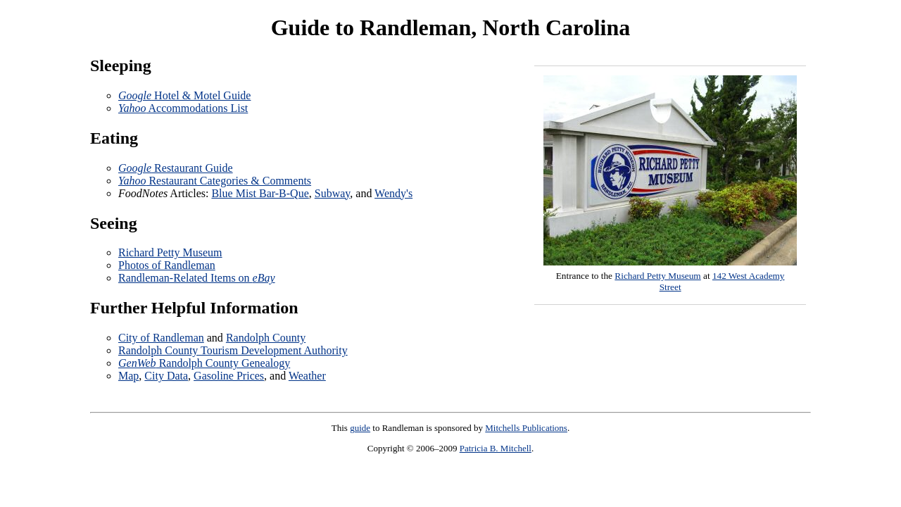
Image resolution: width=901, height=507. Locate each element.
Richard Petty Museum (657, 275)
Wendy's (393, 193)
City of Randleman (161, 338)
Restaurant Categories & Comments (214, 181)
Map (128, 376)
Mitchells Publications (526, 428)
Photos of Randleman (166, 265)
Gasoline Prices (229, 376)
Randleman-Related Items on (196, 278)
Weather (307, 376)
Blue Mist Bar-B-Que (259, 193)
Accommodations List (183, 108)
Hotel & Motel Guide (184, 95)
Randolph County (265, 338)
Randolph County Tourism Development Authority (233, 350)
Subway (333, 193)
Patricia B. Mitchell (495, 448)
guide (360, 428)
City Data (166, 376)
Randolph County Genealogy (204, 363)
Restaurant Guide (175, 168)
